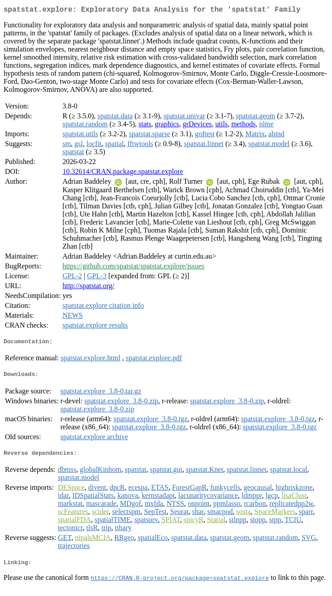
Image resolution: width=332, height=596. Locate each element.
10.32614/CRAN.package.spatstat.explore (122, 173)
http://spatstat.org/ (88, 287)
